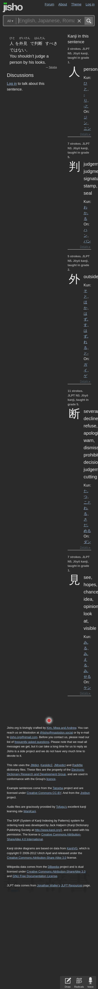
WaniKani (30, 811)
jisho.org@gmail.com (23, 737)
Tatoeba (53, 67)
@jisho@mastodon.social (56, 732)
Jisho (13, 7)
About (62, 4)
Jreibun (85, 793)
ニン (87, 128)
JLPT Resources (71, 885)
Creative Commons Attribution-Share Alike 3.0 (36, 857)
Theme (76, 4)
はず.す (86, 319)
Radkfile (77, 765)
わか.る (86, 213)
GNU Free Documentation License (35, 876)
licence (51, 779)
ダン (87, 541)
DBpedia (53, 866)
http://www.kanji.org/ (48, 830)
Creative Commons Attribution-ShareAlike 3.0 (56, 871)
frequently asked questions (31, 742)
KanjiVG (72, 848)
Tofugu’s (61, 806)
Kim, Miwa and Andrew (61, 727)
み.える (86, 659)
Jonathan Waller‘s (48, 885)
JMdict (34, 765)
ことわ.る (87, 508)
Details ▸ (85, 134)
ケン (87, 687)
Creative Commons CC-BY (44, 793)
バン (87, 241)
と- (86, 353)
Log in (90, 4)
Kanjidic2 (46, 765)
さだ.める (87, 525)
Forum (49, 4)
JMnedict (60, 765)
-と (86, 105)
